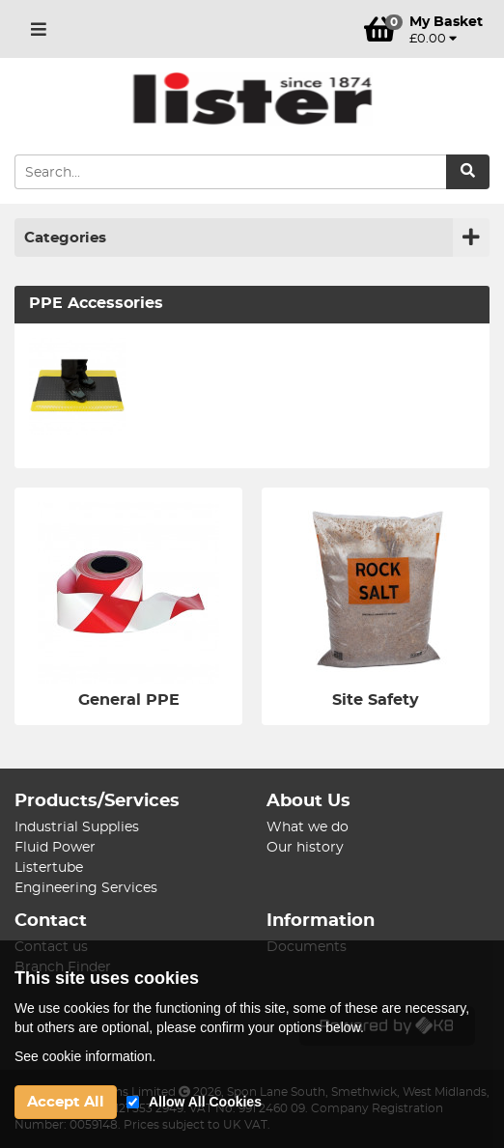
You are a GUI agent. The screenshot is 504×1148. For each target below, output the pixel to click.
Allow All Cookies (205, 1101)
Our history (305, 847)
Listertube (48, 868)
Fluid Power (55, 847)
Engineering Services (85, 888)
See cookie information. (84, 1056)
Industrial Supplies (76, 827)
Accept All (65, 1102)
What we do (307, 827)
